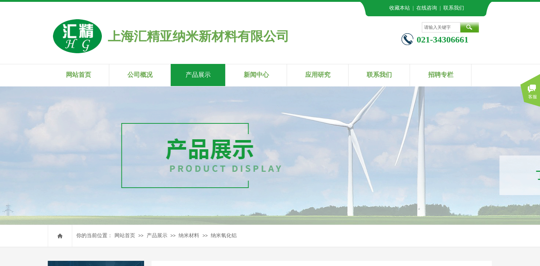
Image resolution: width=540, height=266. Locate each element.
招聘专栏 (440, 74)
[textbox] (441, 27)
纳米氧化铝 (224, 235)
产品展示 (157, 235)
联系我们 (379, 74)
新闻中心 (256, 74)
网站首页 (124, 235)
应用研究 (317, 74)
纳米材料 (189, 235)
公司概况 (140, 74)
